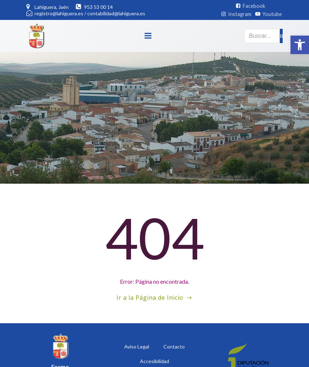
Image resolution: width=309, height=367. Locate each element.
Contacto (174, 347)
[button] (299, 45)
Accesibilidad (154, 361)
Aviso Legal (136, 347)
